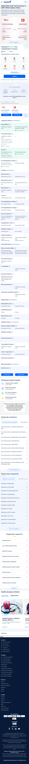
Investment (5, 647)
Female (11, 51)
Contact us (3, 706)
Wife (14, 61)
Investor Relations (5, 710)
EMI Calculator (4, 664)
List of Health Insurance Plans (9, 545)
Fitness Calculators (7, 659)
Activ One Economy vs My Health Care (10, 440)
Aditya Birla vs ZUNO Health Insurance (10, 498)
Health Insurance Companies (9, 561)
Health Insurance (6, 540)
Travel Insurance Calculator (6, 672)
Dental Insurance (6, 572)
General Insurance (6, 642)
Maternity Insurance (7, 551)
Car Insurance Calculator (6, 674)
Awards (2, 689)
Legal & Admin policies (6, 702)
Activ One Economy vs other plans (9, 422)
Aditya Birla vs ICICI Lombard (8, 512)
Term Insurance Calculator (6, 662)
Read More (4, 15)
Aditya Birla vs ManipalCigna (8, 494)
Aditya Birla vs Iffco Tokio (7, 516)
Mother (23, 68)
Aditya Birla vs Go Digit (6, 508)
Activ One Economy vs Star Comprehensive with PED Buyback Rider (12, 463)
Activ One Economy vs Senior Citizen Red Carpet (12, 448)
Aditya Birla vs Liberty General (8, 523)
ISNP (2, 704)
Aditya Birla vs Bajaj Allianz (7, 483)
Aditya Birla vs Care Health (7, 487)
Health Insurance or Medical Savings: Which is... (10, 619)
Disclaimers (4, 633)
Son (23, 61)
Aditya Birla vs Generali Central (8, 501)
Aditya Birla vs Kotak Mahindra (8, 519)
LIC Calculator (4, 666)
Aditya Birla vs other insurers (8, 479)
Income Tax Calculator (5, 660)
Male (4, 51)
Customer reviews (5, 683)
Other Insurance (6, 651)
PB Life (2, 691)
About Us (3, 696)
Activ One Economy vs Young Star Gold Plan (11, 458)
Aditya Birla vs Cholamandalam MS (9, 490)
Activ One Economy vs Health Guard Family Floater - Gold (13, 432)
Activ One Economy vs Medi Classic (9, 444)
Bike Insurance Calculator (6, 676)
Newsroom (3, 687)
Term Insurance (6, 645)
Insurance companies (5, 685)
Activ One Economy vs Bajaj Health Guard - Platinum (13, 437)
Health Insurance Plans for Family (10, 556)
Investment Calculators (7, 657)
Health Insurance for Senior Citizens (11, 567)
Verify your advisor (5, 708)
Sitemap (2, 698)
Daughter (5, 68)
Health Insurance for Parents (9, 583)
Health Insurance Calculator (7, 670)
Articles (2, 681)
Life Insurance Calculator (6, 668)
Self (5, 61)
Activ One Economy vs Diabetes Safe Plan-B (11, 451)
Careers (2, 700)
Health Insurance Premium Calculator (11, 577)
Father (14, 68)
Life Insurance (6, 643)
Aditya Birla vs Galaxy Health (8, 505)
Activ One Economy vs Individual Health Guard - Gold (12, 427)
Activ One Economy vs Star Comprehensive (11, 455)
